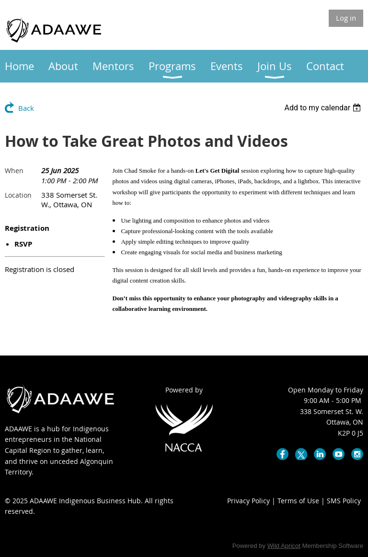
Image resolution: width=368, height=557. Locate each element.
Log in (346, 18)
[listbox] (323, 108)
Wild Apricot (283, 545)
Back (26, 108)
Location (18, 195)
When (14, 170)
